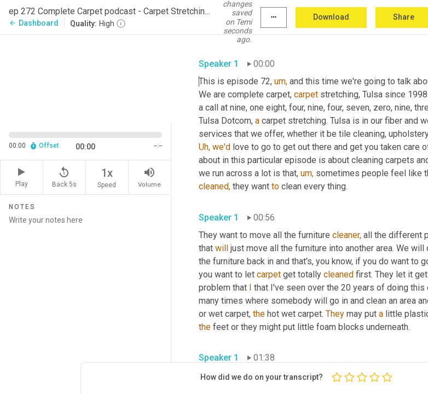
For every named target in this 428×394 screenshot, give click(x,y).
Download (331, 17)
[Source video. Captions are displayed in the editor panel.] (85, 77)
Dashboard (34, 23)
